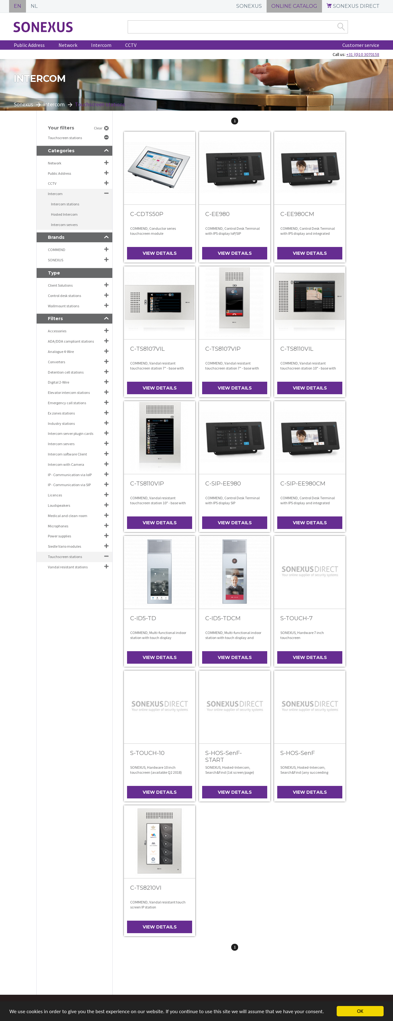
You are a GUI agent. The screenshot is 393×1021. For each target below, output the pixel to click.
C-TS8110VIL (296, 348)
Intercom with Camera (66, 464)
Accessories (57, 331)
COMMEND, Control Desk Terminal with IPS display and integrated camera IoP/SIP (307, 233)
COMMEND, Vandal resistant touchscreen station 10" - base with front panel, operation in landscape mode (308, 370)
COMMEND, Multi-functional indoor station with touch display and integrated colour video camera (233, 637)
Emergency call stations (67, 402)
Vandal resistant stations (68, 567)
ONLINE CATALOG (294, 6)
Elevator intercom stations (69, 392)
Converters (56, 362)
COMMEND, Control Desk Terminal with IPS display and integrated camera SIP (307, 502)
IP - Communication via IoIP (70, 474)
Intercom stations (65, 204)
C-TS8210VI (145, 887)
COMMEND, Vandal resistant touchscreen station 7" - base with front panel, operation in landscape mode (158, 370)
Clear (98, 128)
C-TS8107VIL (147, 348)
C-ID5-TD (143, 618)
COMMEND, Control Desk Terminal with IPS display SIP (232, 500)
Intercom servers (64, 224)
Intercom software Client (67, 454)
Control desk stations (64, 295)
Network (68, 45)
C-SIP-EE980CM (302, 483)
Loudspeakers (59, 505)
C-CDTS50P (146, 214)
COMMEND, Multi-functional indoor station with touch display (158, 635)
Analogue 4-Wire (61, 351)
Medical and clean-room (67, 515)
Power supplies (59, 536)
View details (160, 253)
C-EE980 (217, 214)
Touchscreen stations (65, 137)
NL (34, 6)
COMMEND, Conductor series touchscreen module (153, 231)
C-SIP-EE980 (223, 483)
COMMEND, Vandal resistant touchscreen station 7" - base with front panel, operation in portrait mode (232, 370)
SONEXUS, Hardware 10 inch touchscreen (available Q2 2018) (156, 770)
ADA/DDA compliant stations (71, 341)
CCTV (130, 45)
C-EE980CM (297, 214)
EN (17, 6)
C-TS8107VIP (223, 348)
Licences (55, 495)
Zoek (341, 27)
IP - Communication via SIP (69, 484)
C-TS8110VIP (147, 483)
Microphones (58, 526)
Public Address (29, 45)
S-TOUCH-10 (147, 753)
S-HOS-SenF (297, 753)
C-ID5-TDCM (223, 618)
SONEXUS (249, 6)
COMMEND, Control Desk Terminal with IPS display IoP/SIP (232, 231)
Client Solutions (60, 285)
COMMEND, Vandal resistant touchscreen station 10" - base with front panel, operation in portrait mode (158, 505)
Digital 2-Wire (58, 382)
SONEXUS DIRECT (353, 6)
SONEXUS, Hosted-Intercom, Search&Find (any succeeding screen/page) (304, 772)
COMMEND (56, 249)
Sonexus (23, 104)
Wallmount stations (63, 306)
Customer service (360, 45)
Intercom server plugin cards (70, 433)
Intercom (101, 45)
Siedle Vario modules (64, 546)
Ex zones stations (61, 413)
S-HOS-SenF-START (223, 756)
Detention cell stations (66, 372)
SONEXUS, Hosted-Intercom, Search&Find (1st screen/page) (229, 770)
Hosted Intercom (64, 214)
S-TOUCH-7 (296, 618)
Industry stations (61, 423)
